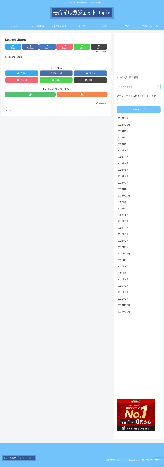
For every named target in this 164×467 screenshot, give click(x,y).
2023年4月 (123, 176)
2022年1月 (123, 247)
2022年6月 (123, 215)
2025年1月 (123, 118)
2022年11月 (124, 195)
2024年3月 (123, 131)
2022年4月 (123, 228)
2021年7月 (123, 260)
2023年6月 (123, 163)
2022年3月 (123, 234)
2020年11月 (124, 311)
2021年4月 (123, 279)
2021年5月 (123, 273)
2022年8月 (123, 202)
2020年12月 (124, 305)
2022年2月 (123, 241)
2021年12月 (124, 253)
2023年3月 (123, 183)
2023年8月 (123, 150)
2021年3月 (123, 286)
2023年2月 (123, 189)
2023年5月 (123, 170)
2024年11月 (124, 125)
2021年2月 (123, 292)
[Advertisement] (139, 53)
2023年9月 (123, 144)
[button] (158, 86)
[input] (139, 86)
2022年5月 (123, 221)
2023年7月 (123, 157)
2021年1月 (123, 299)
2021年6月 (123, 266)
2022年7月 (123, 208)
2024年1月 (123, 137)
